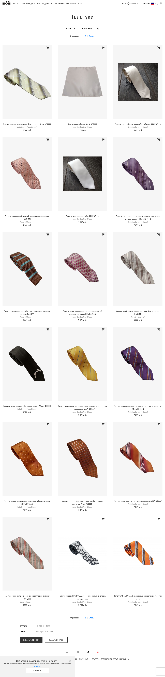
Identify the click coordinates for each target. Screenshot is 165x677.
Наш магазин (18, 3)
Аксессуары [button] (63, 3)
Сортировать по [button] (88, 28)
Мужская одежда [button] (42, 3)
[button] (152, 3)
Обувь (54, 3)
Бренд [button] (69, 28)
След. (91, 36)
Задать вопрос (56, 640)
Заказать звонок (31, 640)
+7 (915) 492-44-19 (130, 3)
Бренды (29, 3)
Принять (37, 671)
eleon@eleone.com (44, 632)
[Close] (70, 661)
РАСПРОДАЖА (76, 3)
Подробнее (37, 666)
